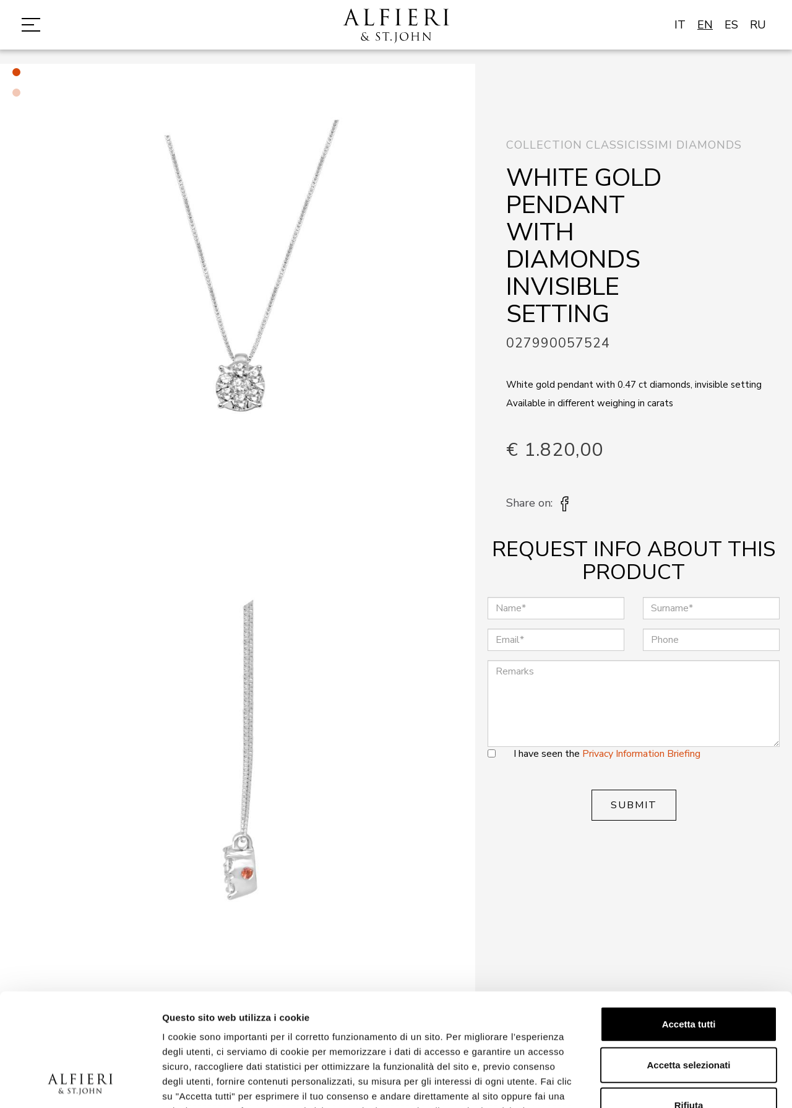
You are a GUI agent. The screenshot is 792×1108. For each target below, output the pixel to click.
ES (731, 24)
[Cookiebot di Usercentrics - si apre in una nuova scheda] (80, 1084)
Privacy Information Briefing (641, 754)
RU (758, 24)
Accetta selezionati (688, 959)
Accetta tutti (689, 919)
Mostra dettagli (651, 1083)
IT (680, 24)
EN (705, 24)
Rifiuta (689, 1000)
